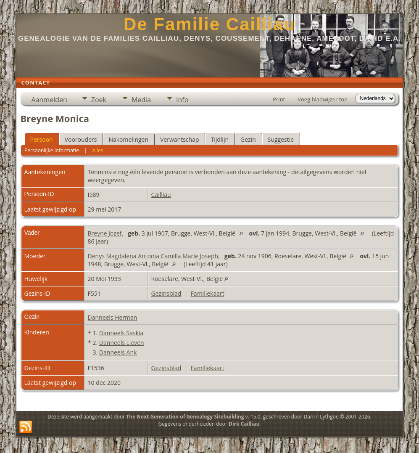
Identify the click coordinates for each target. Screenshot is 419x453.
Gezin (248, 139)
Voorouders (81, 139)
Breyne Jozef (105, 233)
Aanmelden (49, 99)
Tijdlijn (220, 139)
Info (182, 99)
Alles (97, 150)
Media (141, 99)
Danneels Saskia (121, 333)
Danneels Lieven (121, 343)
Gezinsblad (166, 293)
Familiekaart (207, 293)
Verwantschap (179, 139)
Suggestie (281, 139)
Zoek (98, 99)
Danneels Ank (118, 352)
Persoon (41, 139)
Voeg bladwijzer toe (322, 99)
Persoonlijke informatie (51, 150)
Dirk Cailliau (244, 423)
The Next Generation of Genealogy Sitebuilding (185, 416)
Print (279, 99)
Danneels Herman (112, 317)
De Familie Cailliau (209, 24)
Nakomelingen (128, 139)
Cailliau (161, 195)
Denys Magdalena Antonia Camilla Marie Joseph (153, 256)
